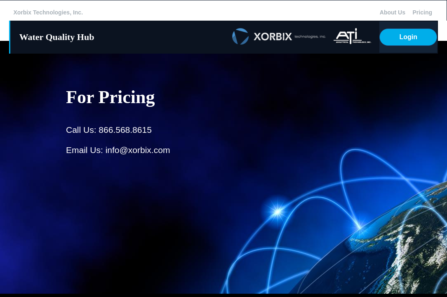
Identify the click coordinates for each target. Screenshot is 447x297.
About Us (392, 12)
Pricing (422, 12)
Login (409, 36)
